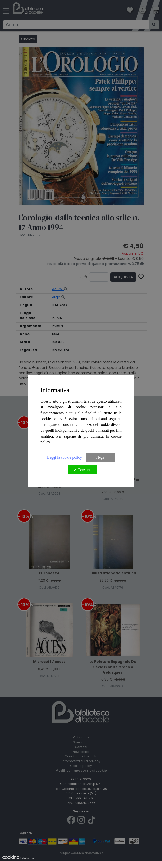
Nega (100, 457)
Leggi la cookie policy (64, 457)
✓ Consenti (83, 470)
